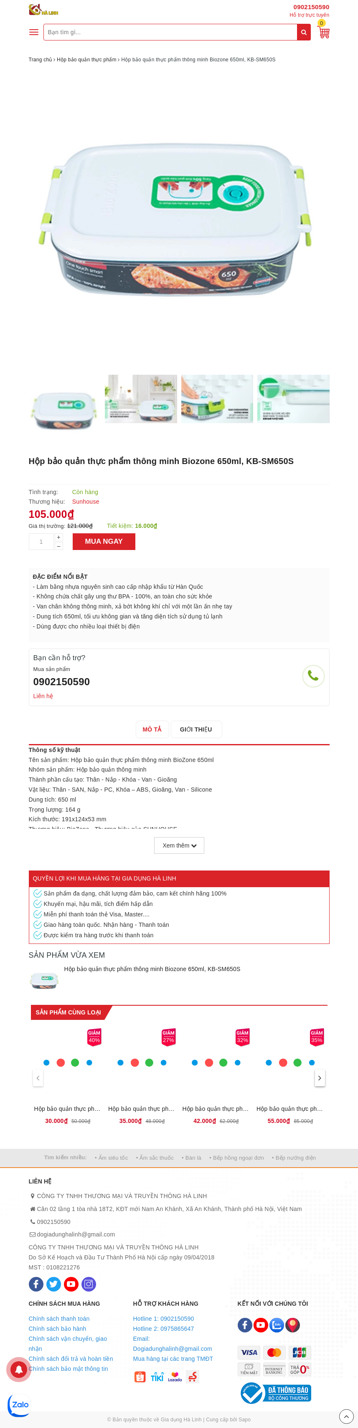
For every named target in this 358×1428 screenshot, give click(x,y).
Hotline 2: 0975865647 (163, 1328)
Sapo (245, 1420)
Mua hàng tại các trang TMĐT (173, 1358)
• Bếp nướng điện (294, 1158)
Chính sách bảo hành (57, 1328)
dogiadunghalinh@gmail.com (76, 1234)
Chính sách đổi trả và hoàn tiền (71, 1358)
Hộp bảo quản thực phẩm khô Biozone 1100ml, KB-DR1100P (216, 1108)
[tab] (154, 729)
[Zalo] (276, 1325)
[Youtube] (71, 1284)
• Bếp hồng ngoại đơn (236, 1158)
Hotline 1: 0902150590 (163, 1318)
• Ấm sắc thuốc (155, 1158)
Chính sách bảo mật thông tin (68, 1368)
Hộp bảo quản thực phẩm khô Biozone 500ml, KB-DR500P (68, 1108)
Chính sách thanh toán (59, 1318)
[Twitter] (53, 1284)
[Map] (292, 1325)
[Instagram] (88, 1284)
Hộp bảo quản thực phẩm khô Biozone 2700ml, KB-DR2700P (290, 1108)
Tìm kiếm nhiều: (65, 1157)
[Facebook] (36, 1284)
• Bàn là (191, 1158)
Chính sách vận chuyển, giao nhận (68, 1343)
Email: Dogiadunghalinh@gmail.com (172, 1343)
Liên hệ (43, 696)
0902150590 (312, 6)
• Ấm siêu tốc (111, 1158)
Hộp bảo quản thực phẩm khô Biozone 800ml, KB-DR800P (142, 1108)
